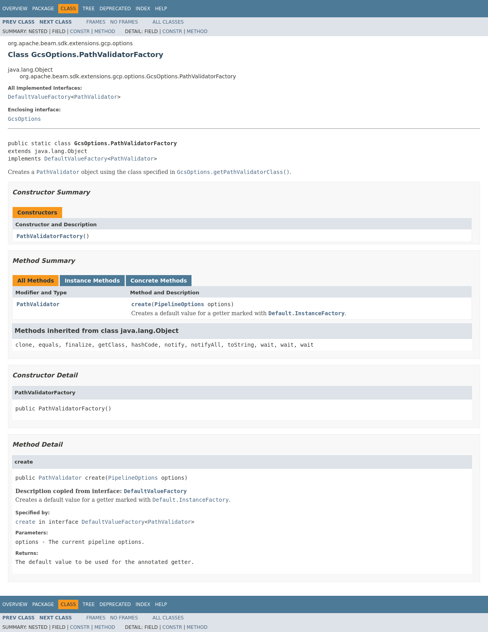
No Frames (124, 22)
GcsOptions (24, 119)
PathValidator (96, 97)
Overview (15, 8)
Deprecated (115, 8)
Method (104, 31)
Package (43, 8)
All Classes (168, 22)
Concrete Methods (159, 280)
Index (143, 8)
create (141, 304)
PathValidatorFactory (50, 236)
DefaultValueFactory (39, 97)
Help (161, 8)
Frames (96, 22)
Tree (89, 8)
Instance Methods (92, 280)
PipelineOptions (179, 304)
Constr (80, 31)
